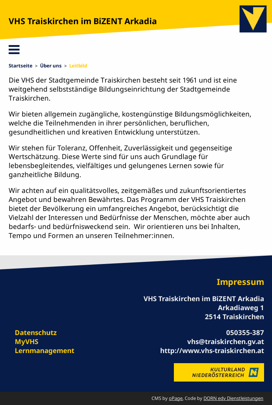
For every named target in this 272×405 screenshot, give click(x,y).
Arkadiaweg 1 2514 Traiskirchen (234, 312)
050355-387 (245, 332)
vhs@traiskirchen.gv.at (225, 341)
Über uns (51, 65)
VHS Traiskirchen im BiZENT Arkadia (83, 21)
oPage (176, 398)
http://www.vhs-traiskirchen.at (212, 350)
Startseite (20, 65)
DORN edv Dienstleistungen (233, 398)
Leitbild (78, 65)
